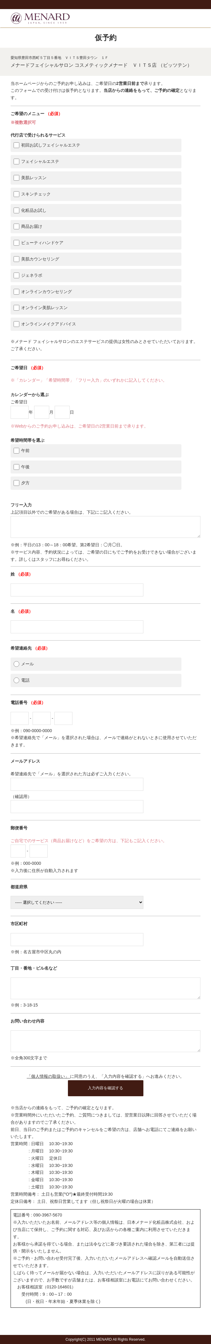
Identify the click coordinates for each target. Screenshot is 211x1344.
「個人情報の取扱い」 (48, 1087)
